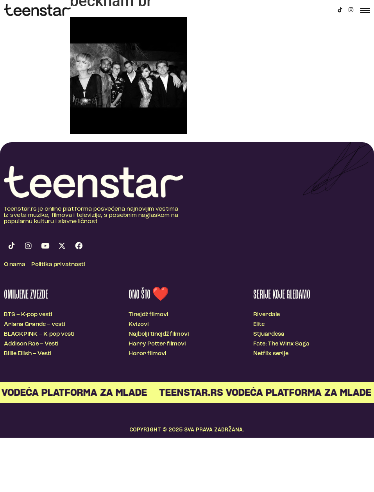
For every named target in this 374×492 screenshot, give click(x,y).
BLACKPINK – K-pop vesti (39, 334)
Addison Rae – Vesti (31, 344)
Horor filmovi (147, 354)
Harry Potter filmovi (157, 344)
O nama (14, 265)
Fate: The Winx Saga (281, 344)
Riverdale (266, 315)
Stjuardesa (269, 334)
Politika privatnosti (58, 265)
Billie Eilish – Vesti (28, 354)
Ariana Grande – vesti (34, 324)
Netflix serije (270, 354)
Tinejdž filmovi (148, 315)
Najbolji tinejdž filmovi (159, 334)
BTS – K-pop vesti (28, 315)
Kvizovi (139, 324)
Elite (259, 324)
